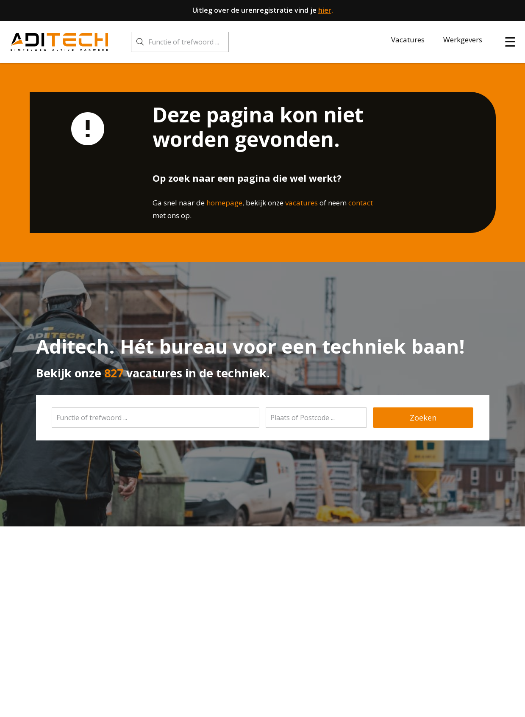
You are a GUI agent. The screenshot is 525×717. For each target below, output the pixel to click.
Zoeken (423, 417)
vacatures (301, 203)
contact (360, 203)
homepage (224, 203)
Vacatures (408, 39)
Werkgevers (462, 39)
